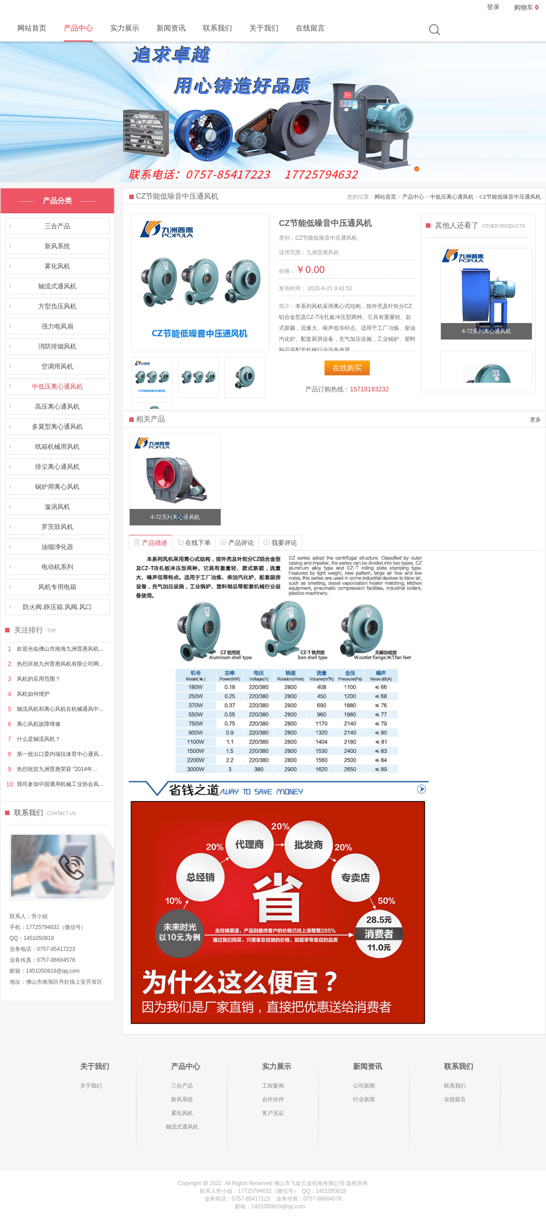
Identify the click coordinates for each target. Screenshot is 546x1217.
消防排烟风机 (57, 346)
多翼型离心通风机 (57, 426)
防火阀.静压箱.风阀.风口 (57, 607)
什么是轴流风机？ (39, 739)
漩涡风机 (57, 506)
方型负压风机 (57, 306)
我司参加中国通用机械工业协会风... (60, 784)
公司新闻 (364, 1086)
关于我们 (263, 28)
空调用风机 (57, 366)
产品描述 (150, 542)
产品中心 (78, 28)
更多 (535, 419)
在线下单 (194, 542)
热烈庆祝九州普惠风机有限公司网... (60, 664)
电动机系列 (57, 566)
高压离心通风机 (57, 406)
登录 (493, 6)
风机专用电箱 (57, 587)
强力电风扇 (57, 326)
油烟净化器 (57, 546)
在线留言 (310, 28)
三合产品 (57, 226)
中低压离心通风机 (57, 386)
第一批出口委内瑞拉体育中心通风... (60, 754)
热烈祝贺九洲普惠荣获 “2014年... (57, 769)
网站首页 (31, 28)
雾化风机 (57, 266)
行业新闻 (364, 1099)
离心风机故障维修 (39, 724)
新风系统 (57, 246)
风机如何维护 (33, 694)
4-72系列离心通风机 (486, 331)
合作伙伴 (273, 1099)
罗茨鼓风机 (57, 526)
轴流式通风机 (57, 286)
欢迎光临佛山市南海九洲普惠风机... (60, 649)
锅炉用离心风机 (57, 486)
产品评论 (237, 542)
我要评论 (280, 542)
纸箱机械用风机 (57, 446)
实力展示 (124, 28)
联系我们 (217, 28)
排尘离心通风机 (57, 466)
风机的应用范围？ (39, 679)
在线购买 (347, 368)
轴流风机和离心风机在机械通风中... (60, 709)
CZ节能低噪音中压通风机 (510, 197)
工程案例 (273, 1086)
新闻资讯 (171, 28)
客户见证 (273, 1113)
